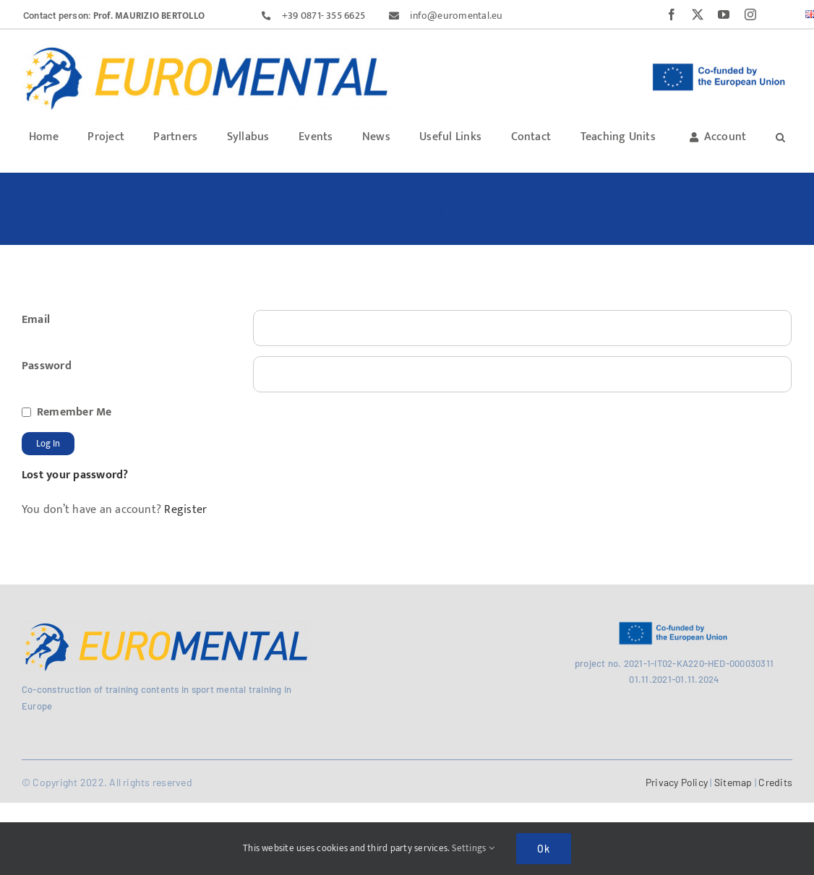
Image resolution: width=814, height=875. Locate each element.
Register (184, 510)
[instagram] (750, 14)
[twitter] (697, 14)
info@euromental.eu (456, 15)
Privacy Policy (677, 782)
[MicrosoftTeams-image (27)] (207, 49)
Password (47, 366)
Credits (774, 782)
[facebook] (671, 14)
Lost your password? (75, 475)
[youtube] (723, 14)
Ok (543, 848)
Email (36, 319)
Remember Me (74, 412)
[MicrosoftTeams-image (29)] (166, 626)
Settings (473, 848)
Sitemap (733, 782)
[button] (780, 136)
